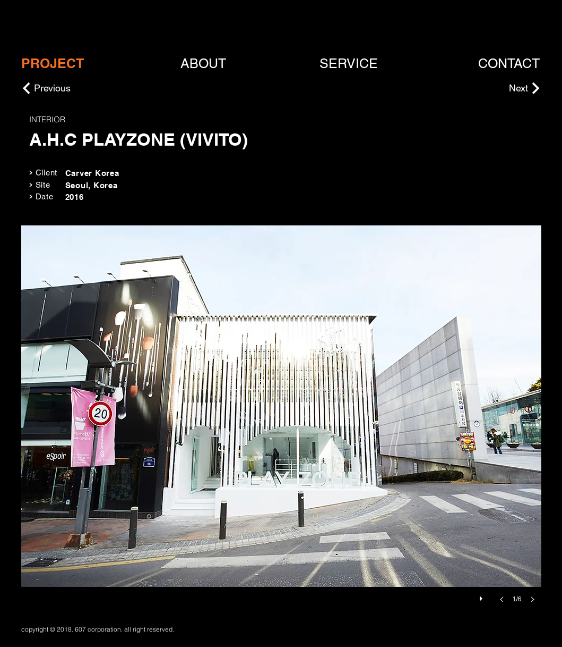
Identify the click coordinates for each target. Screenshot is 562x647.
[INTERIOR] (110, 119)
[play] (482, 596)
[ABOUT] (203, 63)
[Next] (501, 88)
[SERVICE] (348, 63)
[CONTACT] (509, 63)
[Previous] (71, 88)
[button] (281, 424)
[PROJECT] (52, 63)
